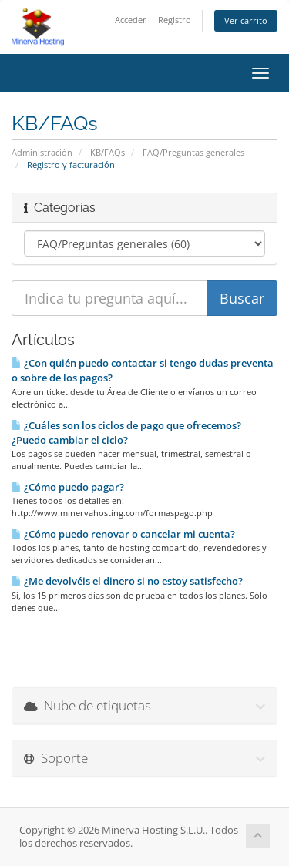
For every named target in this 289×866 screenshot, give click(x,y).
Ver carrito (245, 20)
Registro (174, 19)
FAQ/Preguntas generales (193, 152)
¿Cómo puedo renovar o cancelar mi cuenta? (123, 534)
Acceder (130, 19)
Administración (42, 152)
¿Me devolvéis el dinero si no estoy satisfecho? (127, 581)
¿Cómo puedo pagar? (68, 487)
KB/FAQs (107, 152)
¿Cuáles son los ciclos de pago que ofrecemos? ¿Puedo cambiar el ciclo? (126, 432)
